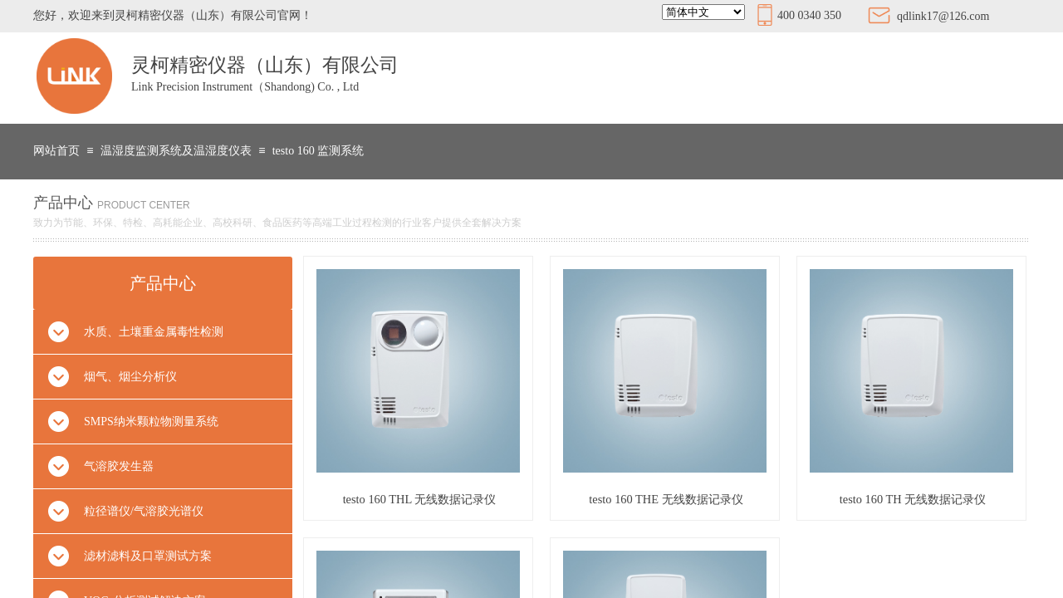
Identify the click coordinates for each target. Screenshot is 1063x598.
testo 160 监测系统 (318, 151)
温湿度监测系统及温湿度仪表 (176, 151)
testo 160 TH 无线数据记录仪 (913, 499)
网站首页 (56, 151)
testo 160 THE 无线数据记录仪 (665, 499)
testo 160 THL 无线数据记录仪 (420, 499)
